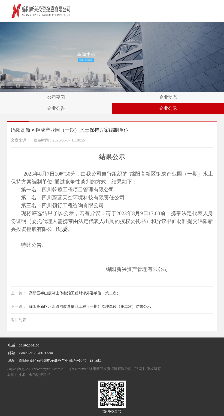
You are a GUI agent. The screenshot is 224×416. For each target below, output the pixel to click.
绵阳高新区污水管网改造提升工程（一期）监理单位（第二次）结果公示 (81, 307)
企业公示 (168, 108)
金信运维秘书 (39, 375)
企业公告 (56, 108)
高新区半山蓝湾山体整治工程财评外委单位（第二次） (65, 293)
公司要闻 (56, 97)
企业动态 (168, 97)
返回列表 (18, 320)
